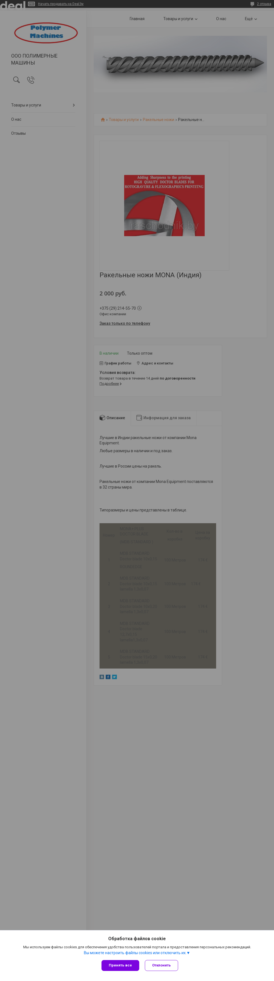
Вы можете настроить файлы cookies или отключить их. (135, 953)
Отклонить (161, 965)
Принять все (120, 965)
